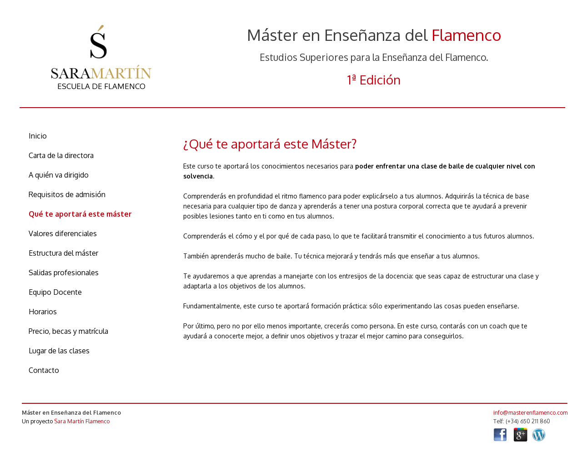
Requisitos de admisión (67, 194)
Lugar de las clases (59, 350)
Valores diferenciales (63, 233)
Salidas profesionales (64, 272)
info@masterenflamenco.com (530, 412)
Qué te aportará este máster (80, 213)
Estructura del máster (63, 253)
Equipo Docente (55, 292)
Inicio (38, 135)
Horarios (43, 311)
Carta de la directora (61, 155)
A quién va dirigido (59, 174)
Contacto (44, 370)
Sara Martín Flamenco (82, 421)
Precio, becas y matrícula (68, 331)
